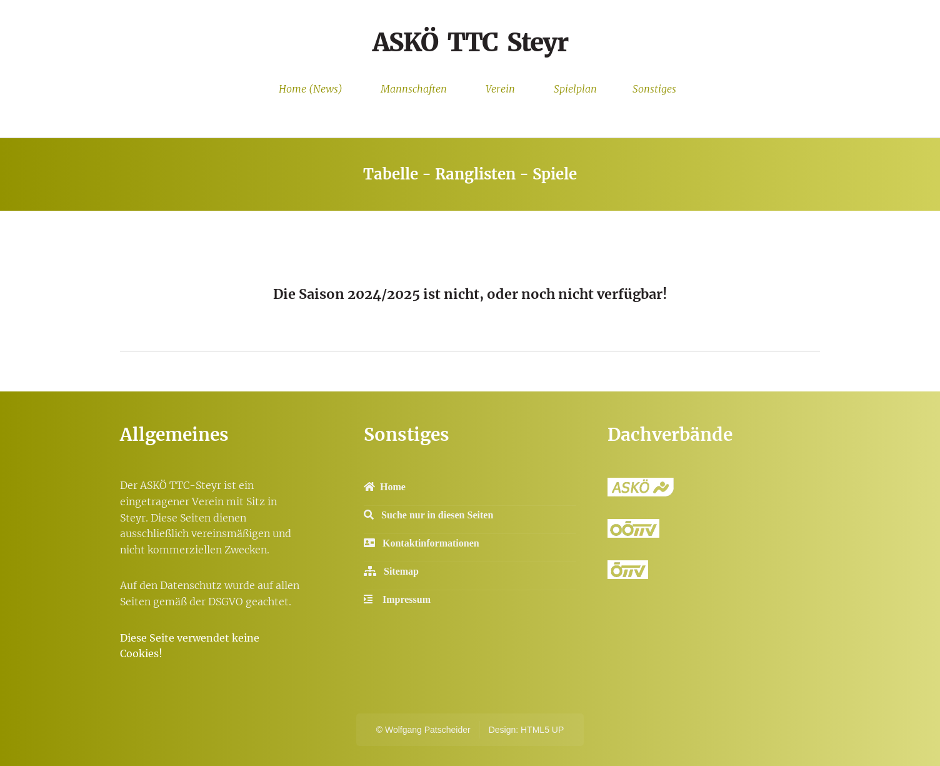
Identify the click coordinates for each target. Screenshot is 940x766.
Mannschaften (414, 89)
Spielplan (575, 89)
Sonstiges (654, 89)
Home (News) (310, 89)
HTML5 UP (542, 730)
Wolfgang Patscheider (428, 730)
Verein (500, 89)
